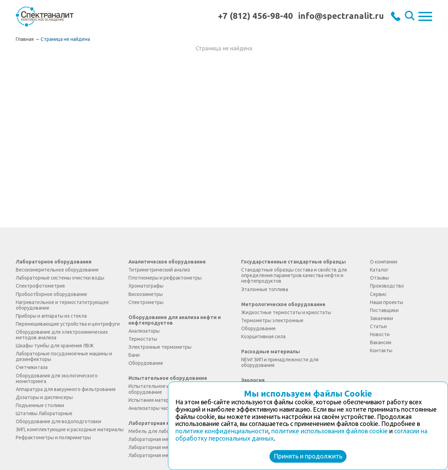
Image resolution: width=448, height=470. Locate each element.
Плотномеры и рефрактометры (165, 278)
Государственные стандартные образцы (293, 262)
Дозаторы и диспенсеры (44, 397)
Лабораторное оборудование (54, 262)
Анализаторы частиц (152, 408)
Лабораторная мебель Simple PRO (167, 439)
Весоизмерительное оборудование (57, 270)
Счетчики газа (32, 367)
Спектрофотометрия (40, 286)
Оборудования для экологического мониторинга (57, 378)
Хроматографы (145, 286)
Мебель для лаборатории (158, 431)
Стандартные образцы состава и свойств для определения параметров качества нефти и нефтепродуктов (294, 275)
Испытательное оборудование (167, 378)
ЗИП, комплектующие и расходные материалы (70, 429)
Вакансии (380, 342)
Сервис (378, 294)
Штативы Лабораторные (44, 413)
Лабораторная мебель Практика (165, 455)
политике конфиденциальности (221, 430)
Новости (380, 334)
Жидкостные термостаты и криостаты (286, 312)
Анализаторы (144, 331)
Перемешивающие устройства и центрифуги (68, 324)
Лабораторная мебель (157, 423)
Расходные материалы (270, 351)
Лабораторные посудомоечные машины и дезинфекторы (64, 356)
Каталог (379, 270)
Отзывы (379, 278)
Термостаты (142, 339)
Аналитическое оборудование (167, 262)
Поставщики (384, 310)
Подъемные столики (40, 405)
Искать (410, 16)
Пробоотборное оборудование (51, 294)
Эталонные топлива (264, 289)
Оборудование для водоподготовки (58, 421)
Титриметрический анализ (159, 270)
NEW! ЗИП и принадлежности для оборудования (279, 362)
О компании (383, 262)
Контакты (381, 350)
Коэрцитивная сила (263, 336)
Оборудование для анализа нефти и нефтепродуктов (174, 320)
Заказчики (381, 318)
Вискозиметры (145, 294)
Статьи (378, 326)
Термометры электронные (272, 320)
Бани (134, 355)
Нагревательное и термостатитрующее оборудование (62, 305)
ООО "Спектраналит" (45, 16)
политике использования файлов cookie (329, 430)
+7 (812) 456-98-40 (255, 16)
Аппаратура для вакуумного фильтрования (65, 389)
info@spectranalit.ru (341, 16)
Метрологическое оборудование (283, 304)
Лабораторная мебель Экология (165, 447)
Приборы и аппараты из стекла (51, 316)
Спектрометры (145, 302)
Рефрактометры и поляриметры (53, 437)
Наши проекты (386, 302)
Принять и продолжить (308, 456)
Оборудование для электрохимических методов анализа (62, 334)
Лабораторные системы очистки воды (60, 278)
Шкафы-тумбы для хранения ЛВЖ (55, 345)
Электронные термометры (159, 347)
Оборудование (145, 363)
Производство (387, 286)
